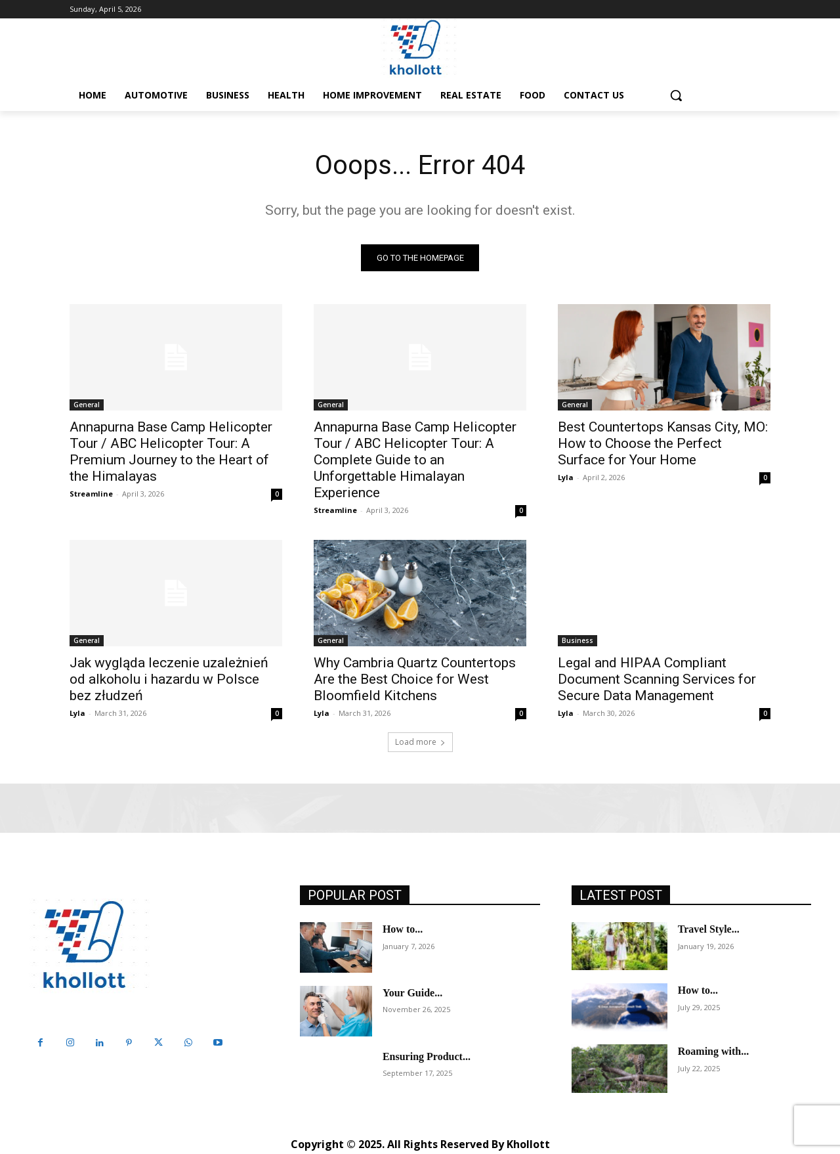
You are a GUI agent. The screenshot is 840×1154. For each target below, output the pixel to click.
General (87, 405)
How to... (403, 929)
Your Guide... (412, 992)
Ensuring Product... (427, 1056)
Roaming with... (713, 1051)
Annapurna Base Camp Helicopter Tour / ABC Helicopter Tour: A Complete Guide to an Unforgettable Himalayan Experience (415, 460)
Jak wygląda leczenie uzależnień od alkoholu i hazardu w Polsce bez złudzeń (169, 679)
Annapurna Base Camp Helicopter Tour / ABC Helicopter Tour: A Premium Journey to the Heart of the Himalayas (171, 452)
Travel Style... (709, 929)
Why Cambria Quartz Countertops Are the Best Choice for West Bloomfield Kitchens (415, 679)
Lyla (566, 478)
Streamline (91, 494)
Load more (420, 742)
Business (577, 641)
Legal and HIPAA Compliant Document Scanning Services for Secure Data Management (657, 679)
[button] (676, 95)
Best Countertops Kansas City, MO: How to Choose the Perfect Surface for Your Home (663, 444)
